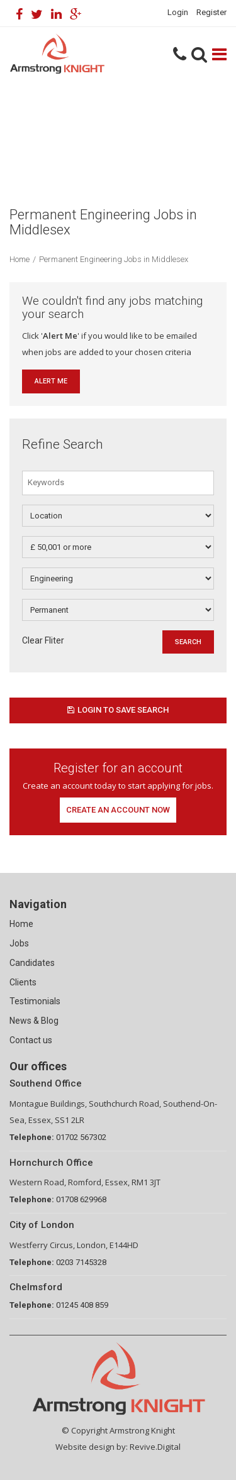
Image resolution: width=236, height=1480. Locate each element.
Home (19, 259)
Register (211, 12)
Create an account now (118, 809)
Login (177, 12)
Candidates (32, 963)
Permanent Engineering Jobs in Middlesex (113, 259)
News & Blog (34, 1021)
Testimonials (34, 1001)
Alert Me (51, 381)
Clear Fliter (43, 640)
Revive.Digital (155, 1446)
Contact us (30, 1040)
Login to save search (118, 710)
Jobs (19, 943)
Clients (23, 982)
